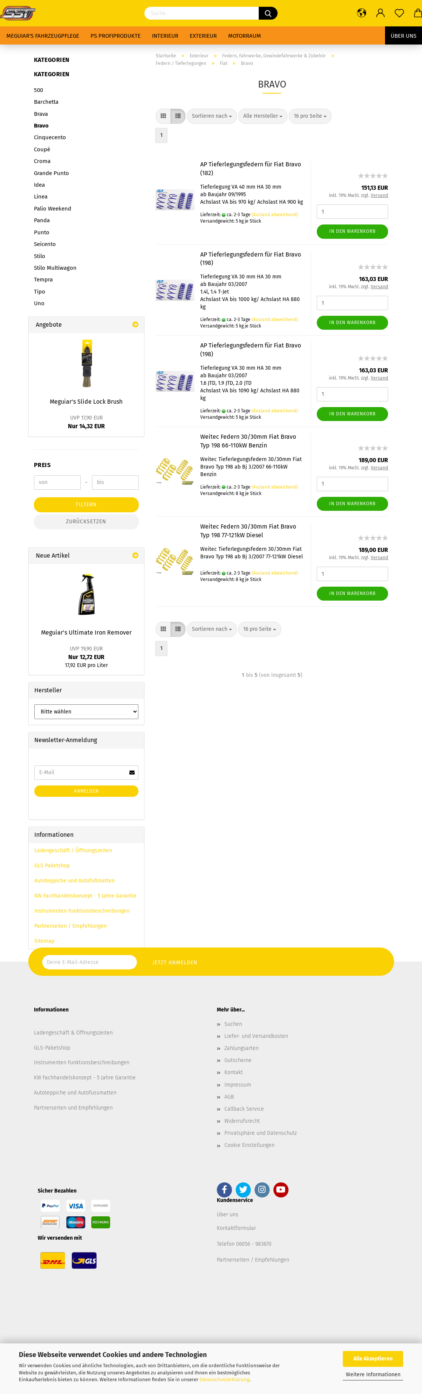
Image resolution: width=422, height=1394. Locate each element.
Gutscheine (238, 1060)
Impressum (237, 1085)
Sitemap (44, 941)
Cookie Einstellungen (249, 1145)
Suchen (233, 1024)
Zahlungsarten (241, 1048)
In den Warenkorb (352, 231)
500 (38, 90)
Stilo (39, 256)
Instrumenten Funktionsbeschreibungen (82, 911)
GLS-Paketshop (52, 1048)
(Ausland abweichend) (275, 214)
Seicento (45, 244)
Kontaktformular (236, 1228)
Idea (39, 184)
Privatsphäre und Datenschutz (260, 1133)
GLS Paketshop (52, 865)
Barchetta (46, 101)
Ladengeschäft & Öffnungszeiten (73, 1033)
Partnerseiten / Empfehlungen (70, 926)
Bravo (41, 125)
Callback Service (244, 1109)
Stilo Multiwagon (55, 267)
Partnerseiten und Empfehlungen (73, 1108)
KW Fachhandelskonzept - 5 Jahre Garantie (85, 896)
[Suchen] (268, 13)
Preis (42, 465)
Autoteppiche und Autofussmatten (75, 1093)
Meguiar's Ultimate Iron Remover (86, 632)
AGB (229, 1097)
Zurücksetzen (86, 521)
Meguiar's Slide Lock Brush (86, 401)
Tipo (39, 291)
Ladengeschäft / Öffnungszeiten (73, 850)
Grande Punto (51, 173)
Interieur (165, 35)
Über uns (403, 35)
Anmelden (86, 791)
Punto (41, 232)
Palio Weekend (52, 208)
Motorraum (244, 35)
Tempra (43, 279)
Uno (39, 303)
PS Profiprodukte (116, 35)
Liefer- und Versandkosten (256, 1036)
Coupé (42, 149)
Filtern (86, 504)
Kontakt (233, 1072)
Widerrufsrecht (242, 1121)
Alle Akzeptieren (373, 1359)
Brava (41, 114)
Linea (41, 196)
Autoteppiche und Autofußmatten (74, 881)
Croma (42, 161)
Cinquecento (50, 137)
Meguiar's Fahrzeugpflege (42, 35)
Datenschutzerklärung (224, 1379)
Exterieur (203, 35)
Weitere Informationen (373, 1374)
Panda (42, 220)
